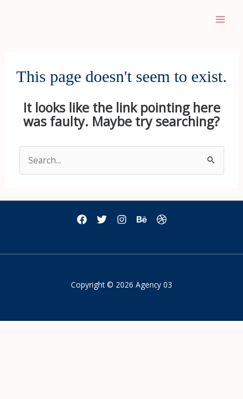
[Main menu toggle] (220, 19)
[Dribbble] (162, 219)
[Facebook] (82, 219)
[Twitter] (102, 219)
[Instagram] (122, 219)
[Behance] (142, 219)
